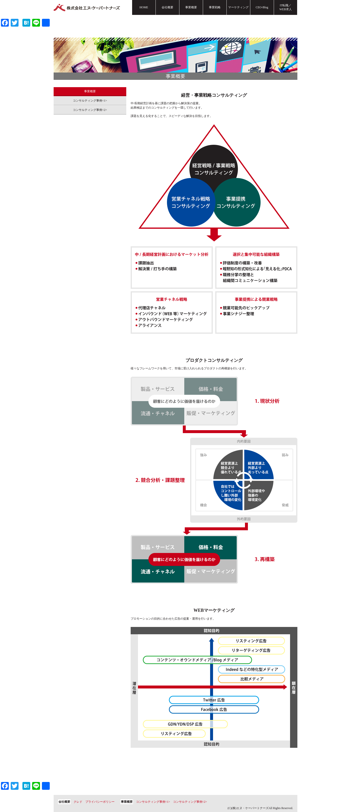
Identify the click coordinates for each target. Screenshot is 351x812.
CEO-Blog (262, 7)
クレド (78, 801)
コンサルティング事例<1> (90, 100)
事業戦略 (215, 7)
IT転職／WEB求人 (285, 7)
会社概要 (167, 7)
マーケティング (238, 7)
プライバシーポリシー (100, 801)
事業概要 (191, 7)
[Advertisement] (90, 182)
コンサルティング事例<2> (90, 110)
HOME (143, 7)
